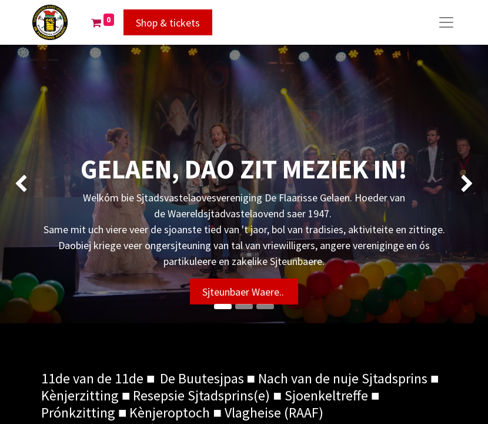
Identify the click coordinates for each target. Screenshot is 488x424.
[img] (19, 184)
